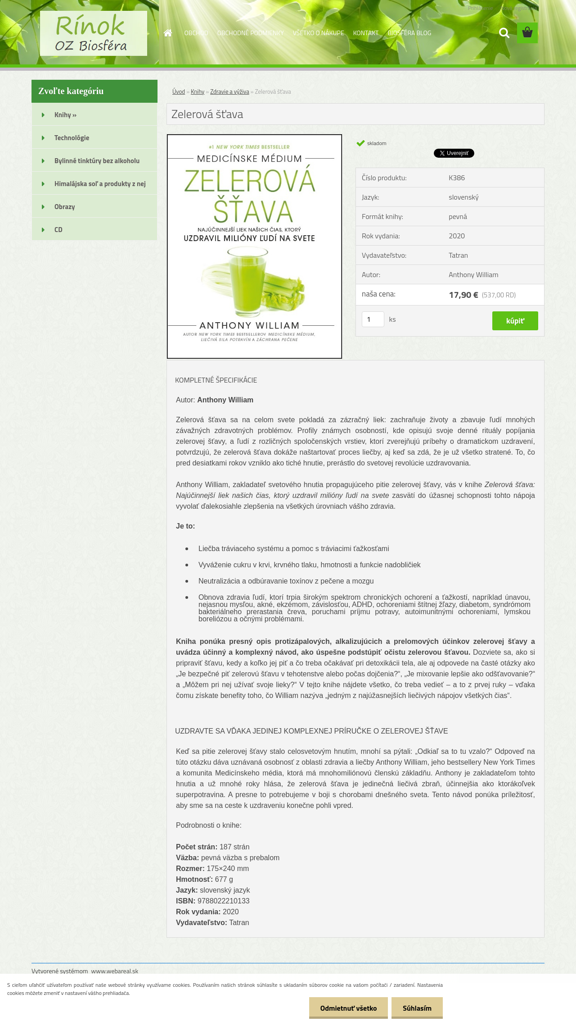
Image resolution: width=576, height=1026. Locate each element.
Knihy (197, 91)
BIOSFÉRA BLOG (409, 32)
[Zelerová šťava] (254, 137)
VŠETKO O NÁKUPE (318, 32)
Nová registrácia (518, 8)
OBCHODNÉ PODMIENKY (250, 32)
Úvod (178, 91)
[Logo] (93, 33)
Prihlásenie (480, 8)
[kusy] (373, 319)
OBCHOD (196, 32)
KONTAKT (366, 32)
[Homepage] (167, 33)
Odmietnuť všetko (348, 1008)
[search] (504, 33)
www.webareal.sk (115, 971)
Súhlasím (417, 1008)
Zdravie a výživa (229, 91)
